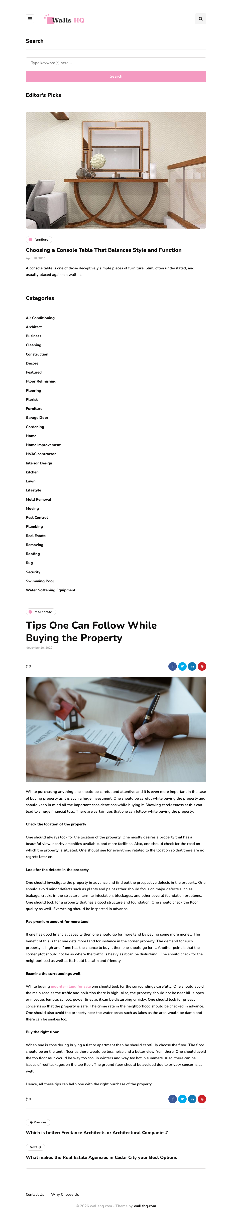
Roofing (33, 553)
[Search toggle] (200, 18)
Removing (34, 544)
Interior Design (39, 463)
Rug (29, 562)
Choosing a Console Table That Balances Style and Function (104, 250)
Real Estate (36, 535)
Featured (34, 372)
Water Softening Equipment (50, 590)
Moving (32, 508)
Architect (34, 326)
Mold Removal (38, 499)
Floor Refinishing (41, 381)
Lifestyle (33, 490)
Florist (32, 399)
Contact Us (35, 1194)
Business (33, 335)
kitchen (32, 472)
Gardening (35, 426)
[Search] (116, 62)
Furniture (34, 408)
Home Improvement (43, 444)
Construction (37, 354)
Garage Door (37, 417)
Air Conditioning (40, 317)
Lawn (31, 481)
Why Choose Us (65, 1194)
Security (33, 572)
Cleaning (33, 344)
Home (31, 435)
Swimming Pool (40, 581)
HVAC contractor (41, 453)
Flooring (33, 390)
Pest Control (37, 517)
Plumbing (34, 526)
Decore (32, 363)
